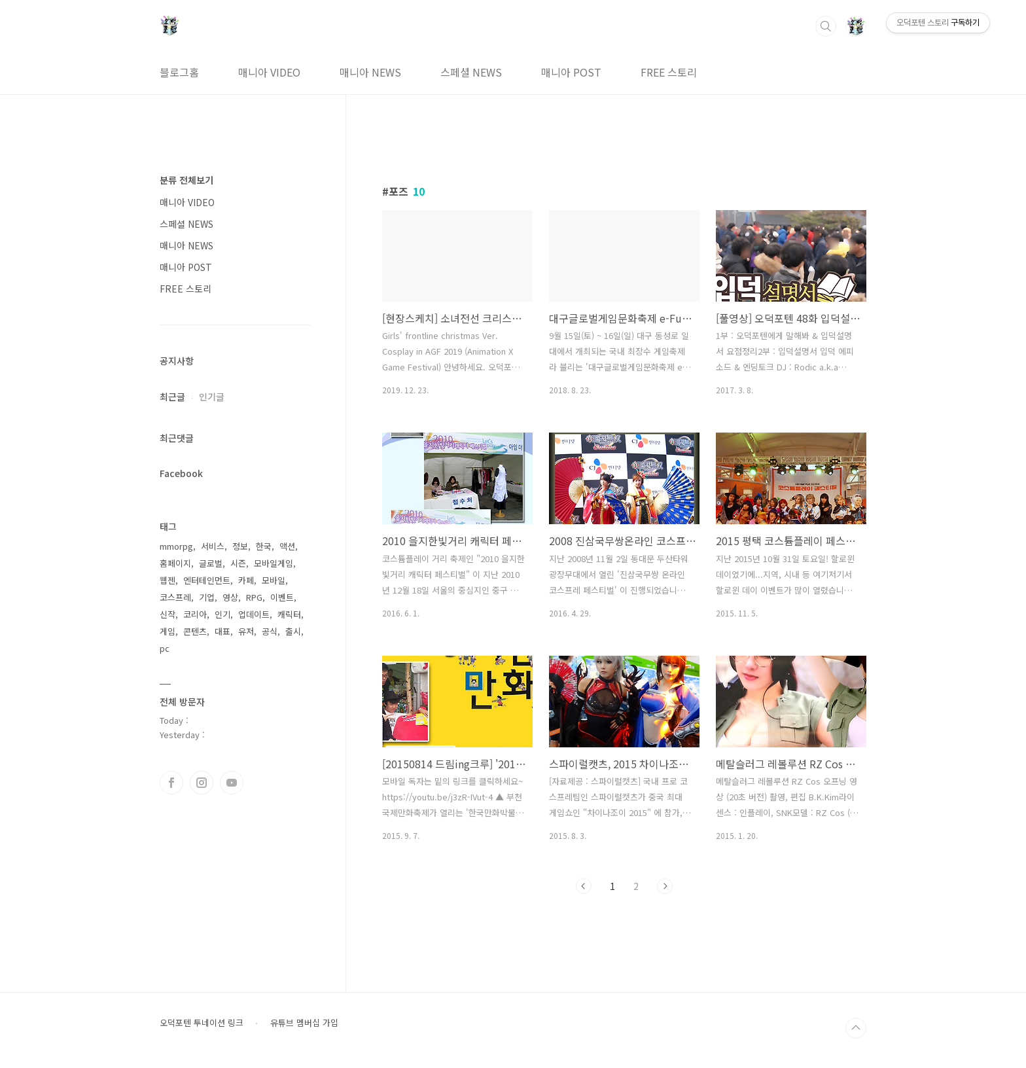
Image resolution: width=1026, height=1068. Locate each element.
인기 (222, 614)
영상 (230, 597)
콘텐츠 (195, 631)
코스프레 (175, 597)
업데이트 (254, 614)
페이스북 (171, 782)
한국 (264, 546)
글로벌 (210, 563)
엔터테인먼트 (206, 580)
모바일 (273, 580)
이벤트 (282, 597)
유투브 (231, 782)
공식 (269, 631)
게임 (167, 631)
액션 (287, 546)
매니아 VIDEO (269, 72)
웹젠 (167, 580)
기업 (207, 597)
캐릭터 (289, 614)
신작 (167, 614)
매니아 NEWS (370, 72)
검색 (826, 26)
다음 (665, 886)
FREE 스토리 (669, 72)
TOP (855, 1028)
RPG (254, 597)
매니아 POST (571, 72)
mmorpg (176, 546)
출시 (293, 631)
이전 (584, 886)
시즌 (238, 563)
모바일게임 (273, 563)
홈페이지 (175, 563)
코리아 (195, 614)
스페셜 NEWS (471, 72)
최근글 (172, 396)
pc (164, 648)
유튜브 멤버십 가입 (304, 1023)
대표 (222, 631)
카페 (246, 580)
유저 (246, 631)
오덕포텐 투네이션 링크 (201, 1023)
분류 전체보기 (186, 180)
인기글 (211, 396)
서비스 (212, 546)
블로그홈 (179, 72)
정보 (240, 546)
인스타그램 (201, 782)
